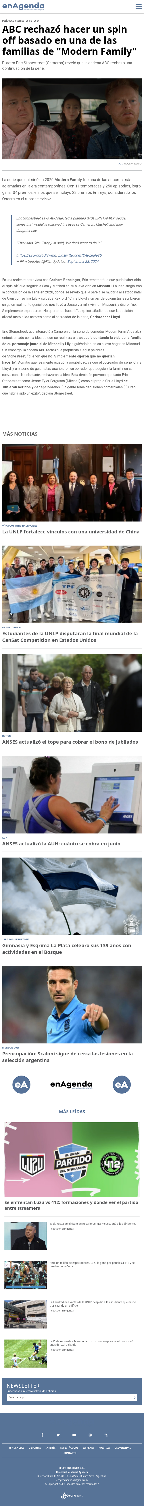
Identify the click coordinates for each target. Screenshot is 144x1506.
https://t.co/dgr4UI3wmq (36, 255)
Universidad (123, 1447)
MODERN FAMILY (133, 163)
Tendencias (16, 1447)
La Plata (88, 1447)
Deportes (35, 1447)
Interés (51, 1447)
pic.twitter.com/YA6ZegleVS (80, 255)
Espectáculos (69, 1447)
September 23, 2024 (82, 261)
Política (104, 1447)
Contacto (70, 1453)
